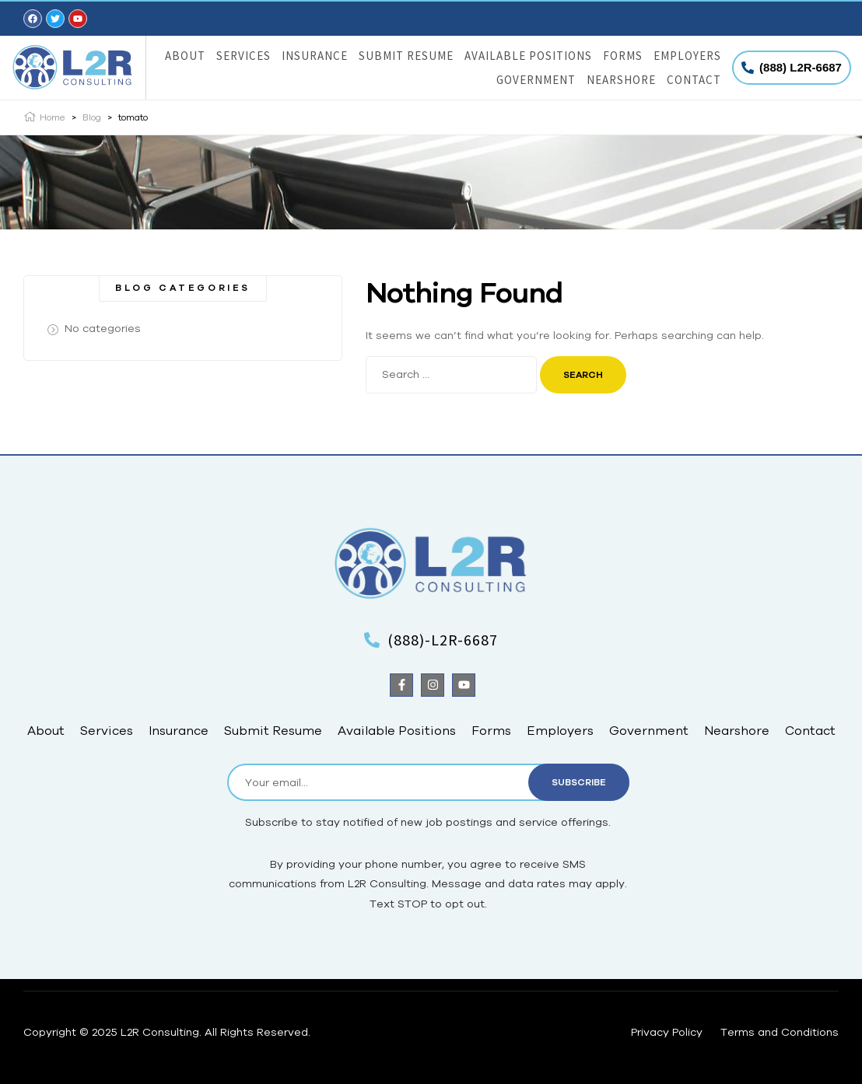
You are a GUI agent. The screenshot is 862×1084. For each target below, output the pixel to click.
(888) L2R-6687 (800, 67)
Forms (623, 55)
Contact (694, 79)
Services (243, 55)
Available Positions (528, 55)
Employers (687, 55)
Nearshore (621, 79)
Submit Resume (406, 55)
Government (536, 79)
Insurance (315, 55)
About (185, 55)
